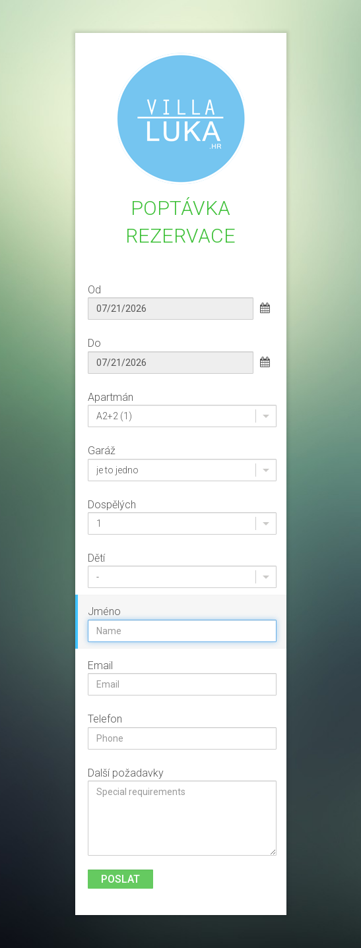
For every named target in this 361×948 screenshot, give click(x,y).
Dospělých (112, 504)
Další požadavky (126, 773)
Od (94, 289)
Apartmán (110, 397)
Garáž (101, 450)
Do (94, 343)
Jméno (104, 611)
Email (100, 665)
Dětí (96, 558)
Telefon (105, 719)
